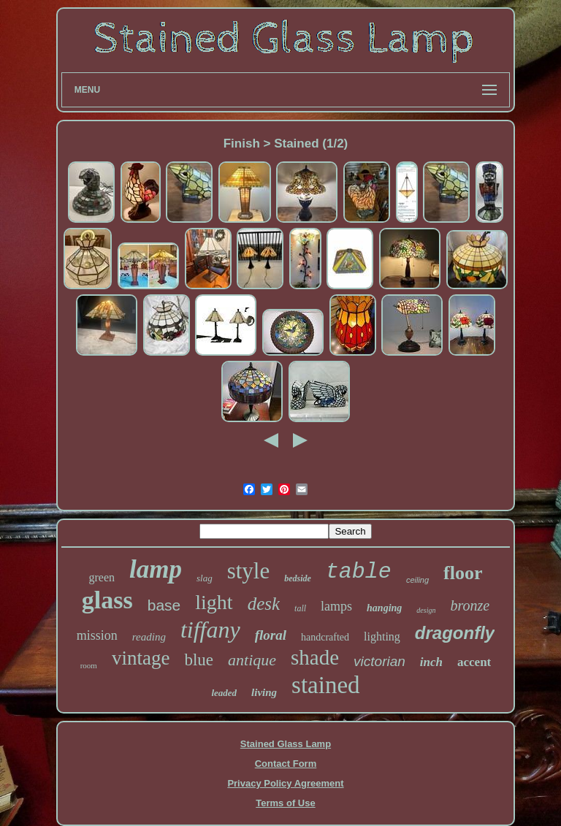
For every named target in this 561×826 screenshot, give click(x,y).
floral (270, 635)
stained (325, 685)
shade (315, 657)
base (164, 605)
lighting (382, 636)
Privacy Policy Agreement (285, 783)
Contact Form (286, 763)
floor (462, 573)
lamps (336, 606)
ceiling (417, 579)
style (248, 571)
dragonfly (455, 633)
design (425, 610)
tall (300, 608)
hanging (384, 608)
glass (107, 599)
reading (149, 637)
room (88, 665)
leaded (224, 692)
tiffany (210, 629)
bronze (469, 605)
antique (252, 660)
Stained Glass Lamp (285, 743)
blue (198, 660)
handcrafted (325, 637)
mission (97, 635)
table (359, 571)
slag (204, 578)
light (213, 602)
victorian (379, 661)
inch (431, 662)
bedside (297, 578)
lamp (155, 569)
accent (474, 662)
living (264, 692)
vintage (140, 658)
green (101, 577)
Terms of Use (285, 803)
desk (264, 603)
